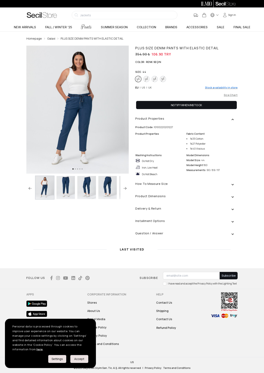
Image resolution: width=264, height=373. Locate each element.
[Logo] (41, 15)
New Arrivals (25, 27)
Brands (171, 27)
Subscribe (229, 275)
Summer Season (114, 27)
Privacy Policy (97, 336)
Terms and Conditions (103, 344)
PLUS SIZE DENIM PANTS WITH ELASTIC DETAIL (92, 38)
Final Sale (241, 27)
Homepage (34, 38)
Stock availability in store (221, 87)
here (40, 349)
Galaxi (51, 38)
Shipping (162, 311)
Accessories (197, 27)
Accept (79, 359)
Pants (86, 27)
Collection (146, 27)
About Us (93, 311)
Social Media (96, 319)
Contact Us (164, 303)
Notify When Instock (186, 105)
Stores (92, 303)
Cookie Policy (97, 327)
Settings (57, 359)
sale (220, 27)
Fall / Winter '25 (58, 27)
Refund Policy (166, 328)
